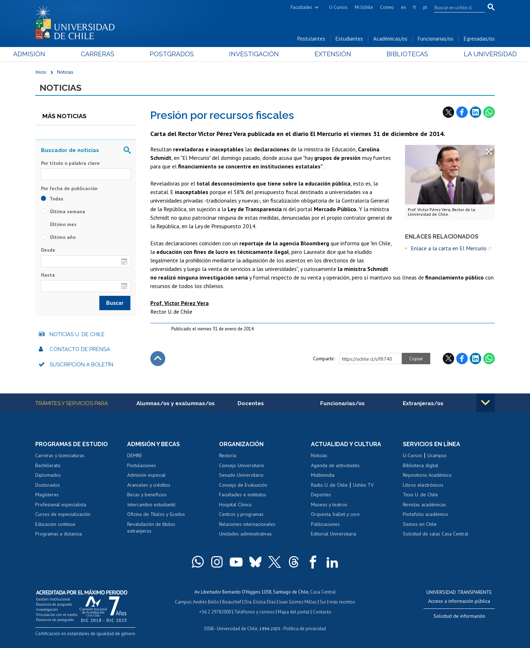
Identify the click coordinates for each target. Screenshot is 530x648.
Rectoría (227, 455)
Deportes (321, 494)
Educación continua (55, 524)
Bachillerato (48, 465)
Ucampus (437, 455)
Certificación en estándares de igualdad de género (85, 634)
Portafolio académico (425, 514)
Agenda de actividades (335, 465)
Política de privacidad (305, 629)
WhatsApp (489, 112)
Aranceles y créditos (148, 485)
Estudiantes (349, 38)
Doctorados (47, 485)
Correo (387, 7)
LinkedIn (475, 112)
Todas (52, 198)
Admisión (51, 54)
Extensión (325, 54)
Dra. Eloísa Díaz (260, 602)
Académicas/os (390, 38)
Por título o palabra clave (70, 163)
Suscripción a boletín (81, 364)
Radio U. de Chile (329, 485)
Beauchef (231, 602)
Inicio (40, 72)
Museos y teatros (329, 504)
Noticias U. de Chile (77, 334)
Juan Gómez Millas (298, 602)
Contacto (322, 612)
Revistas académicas (424, 504)
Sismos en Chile (420, 524)
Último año (58, 237)
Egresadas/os (479, 38)
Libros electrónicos (423, 485)
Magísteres (47, 494)
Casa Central (323, 592)
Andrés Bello (206, 602)
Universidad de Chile (237, 629)
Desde (48, 250)
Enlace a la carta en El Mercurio (449, 248)
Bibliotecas (393, 54)
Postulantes (311, 38)
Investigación (254, 54)
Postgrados (179, 54)
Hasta (48, 275)
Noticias (65, 72)
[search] (455, 7)
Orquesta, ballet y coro (335, 514)
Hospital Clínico (235, 504)
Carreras (112, 54)
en (403, 7)
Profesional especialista (60, 504)
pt (425, 7)
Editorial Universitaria (333, 534)
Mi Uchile (364, 7)
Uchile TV (363, 485)
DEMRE (134, 455)
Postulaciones (141, 465)
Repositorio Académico (427, 475)
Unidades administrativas (245, 534)
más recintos (342, 602)
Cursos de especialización (62, 514)
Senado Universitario (241, 475)
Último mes (59, 224)
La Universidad (468, 54)
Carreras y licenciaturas (59, 455)
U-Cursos (338, 7)
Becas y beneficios (147, 494)
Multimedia (322, 475)
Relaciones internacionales (247, 524)
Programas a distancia (58, 534)
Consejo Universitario (241, 465)
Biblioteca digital (420, 465)
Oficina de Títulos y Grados (156, 514)
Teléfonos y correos (254, 612)
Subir (157, 358)
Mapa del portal (294, 612)
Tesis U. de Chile (420, 494)
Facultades (301, 7)
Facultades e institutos (242, 494)
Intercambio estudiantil (151, 504)
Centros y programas (241, 514)
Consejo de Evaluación (243, 485)
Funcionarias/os (435, 38)
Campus (183, 602)
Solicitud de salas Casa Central (435, 534)
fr (414, 7)
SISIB (209, 629)
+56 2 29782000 (215, 612)
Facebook (462, 112)
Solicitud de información (459, 616)
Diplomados (48, 475)
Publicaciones (325, 524)
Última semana (63, 211)
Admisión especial (146, 475)
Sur (323, 602)
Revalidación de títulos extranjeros (151, 527)
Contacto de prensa (80, 349)
